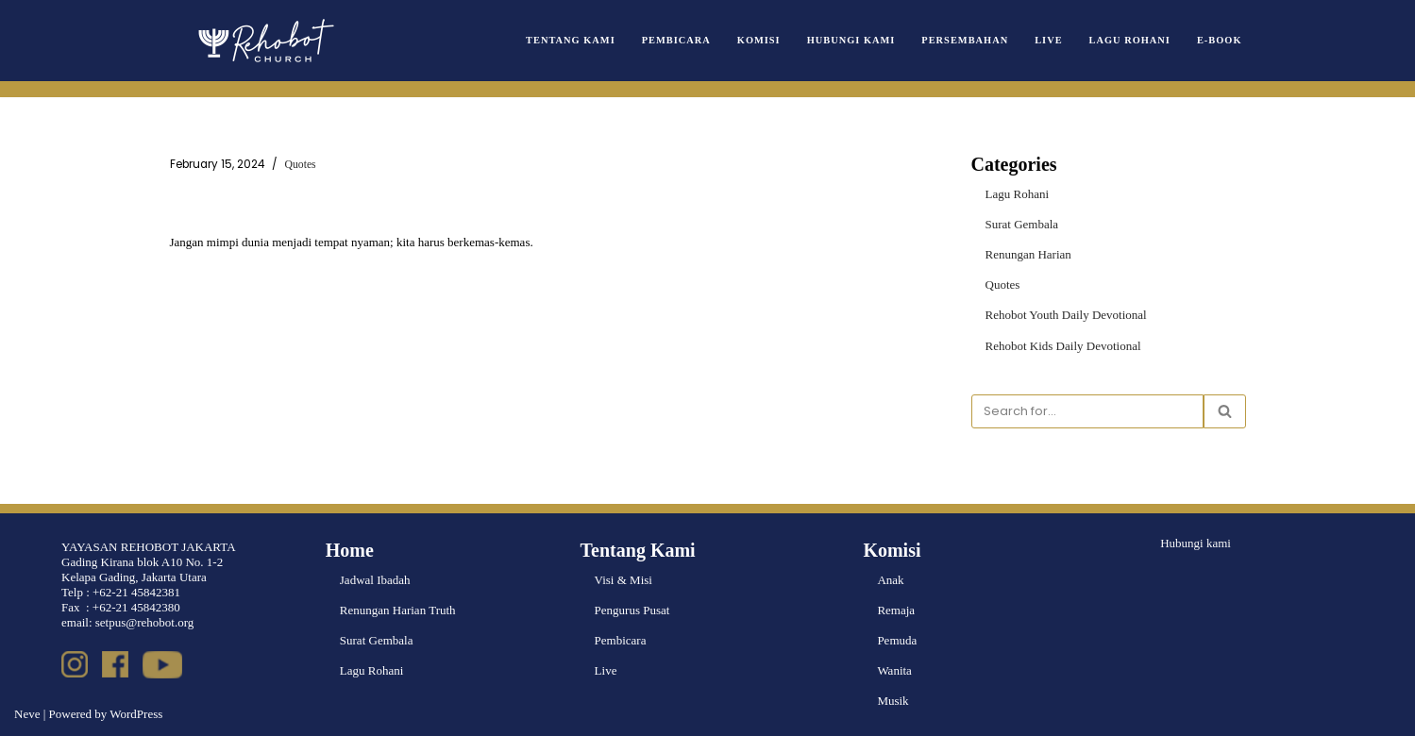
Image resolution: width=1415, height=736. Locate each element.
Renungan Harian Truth (398, 610)
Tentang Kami (570, 40)
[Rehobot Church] (264, 40)
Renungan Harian (1028, 254)
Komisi (759, 40)
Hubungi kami (1195, 543)
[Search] (1087, 411)
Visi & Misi (623, 580)
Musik (892, 701)
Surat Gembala (1022, 224)
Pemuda (897, 640)
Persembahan (964, 40)
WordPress (135, 714)
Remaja (896, 610)
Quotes (300, 165)
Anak (890, 580)
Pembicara (676, 40)
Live (1048, 40)
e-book (1219, 40)
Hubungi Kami (851, 40)
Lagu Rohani (1130, 40)
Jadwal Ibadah (375, 580)
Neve (27, 714)
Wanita (894, 670)
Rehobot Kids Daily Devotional (1063, 346)
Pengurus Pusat (632, 610)
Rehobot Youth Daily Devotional (1066, 315)
